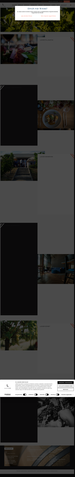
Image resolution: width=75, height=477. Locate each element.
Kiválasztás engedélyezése (65, 466)
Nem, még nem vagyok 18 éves (48, 16)
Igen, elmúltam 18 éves (26, 16)
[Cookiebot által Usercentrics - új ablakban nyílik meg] (7, 475)
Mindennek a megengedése (65, 462)
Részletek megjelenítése (66, 474)
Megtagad (65, 469)
